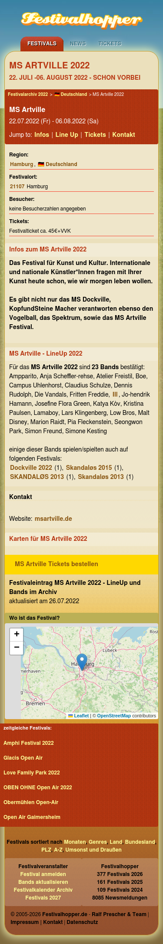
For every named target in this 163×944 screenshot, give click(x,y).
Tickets (109, 43)
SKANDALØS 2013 (37, 477)
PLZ (46, 849)
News (78, 43)
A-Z (58, 849)
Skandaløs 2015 (89, 468)
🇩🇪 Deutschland (70, 94)
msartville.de (53, 519)
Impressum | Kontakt (36, 922)
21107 (17, 186)
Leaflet (78, 715)
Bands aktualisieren (43, 882)
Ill (115, 395)
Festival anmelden (43, 874)
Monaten (75, 842)
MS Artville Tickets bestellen (56, 564)
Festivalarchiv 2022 (28, 94)
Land (116, 842)
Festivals (42, 43)
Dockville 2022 (31, 468)
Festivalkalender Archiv (43, 890)
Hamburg (21, 164)
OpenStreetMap (114, 715)
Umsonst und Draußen (93, 849)
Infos (41, 135)
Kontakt (123, 135)
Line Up (67, 135)
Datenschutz (82, 922)
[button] (82, 662)
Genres (98, 842)
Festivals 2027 (43, 897)
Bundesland (140, 842)
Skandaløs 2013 (101, 477)
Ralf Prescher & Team (119, 914)
